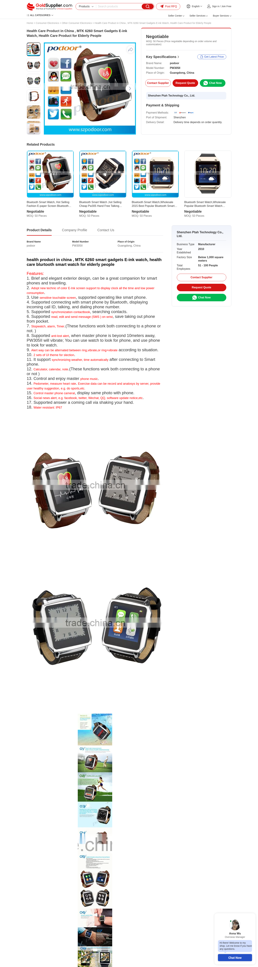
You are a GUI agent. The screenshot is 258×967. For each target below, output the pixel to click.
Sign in (215, 6)
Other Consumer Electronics (77, 23)
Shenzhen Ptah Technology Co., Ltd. (171, 95)
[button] (130, 88)
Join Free (226, 6)
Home (30, 23)
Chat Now (235, 957)
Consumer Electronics (47, 23)
